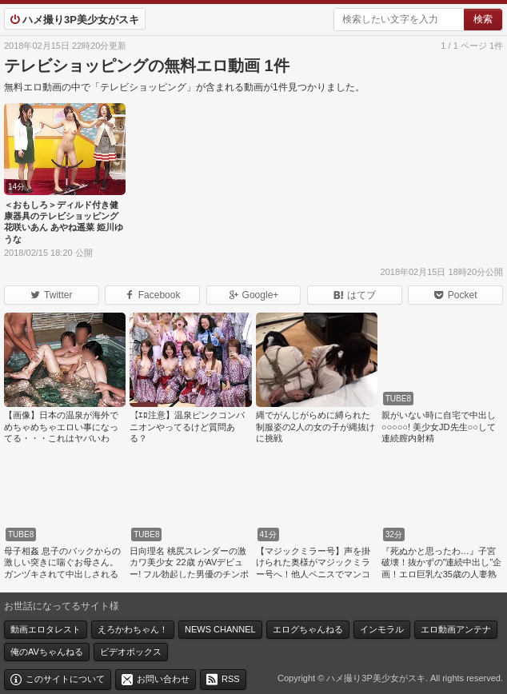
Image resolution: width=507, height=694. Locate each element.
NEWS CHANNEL (220, 629)
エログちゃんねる (308, 629)
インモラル (382, 629)
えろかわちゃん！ (133, 629)
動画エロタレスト (45, 629)
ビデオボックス (131, 651)
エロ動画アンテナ (456, 629)
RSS (231, 679)
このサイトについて (65, 679)
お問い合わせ (163, 679)
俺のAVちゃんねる (46, 651)
